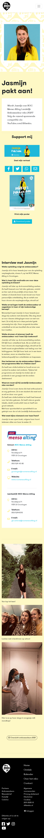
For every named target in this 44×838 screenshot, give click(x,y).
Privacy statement (31, 794)
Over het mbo (31, 779)
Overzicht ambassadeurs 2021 (22, 738)
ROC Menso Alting (23, 445)
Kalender (28, 774)
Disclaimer (28, 797)
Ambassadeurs (8, 791)
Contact (28, 783)
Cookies (27, 800)
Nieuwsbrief (7, 794)
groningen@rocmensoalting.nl (24, 472)
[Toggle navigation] (39, 6)
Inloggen (29, 811)
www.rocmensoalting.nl (21, 480)
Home (27, 765)
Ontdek (28, 770)
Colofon (5, 800)
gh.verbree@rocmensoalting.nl (24, 521)
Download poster (22, 221)
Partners (5, 788)
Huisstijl (5, 797)
